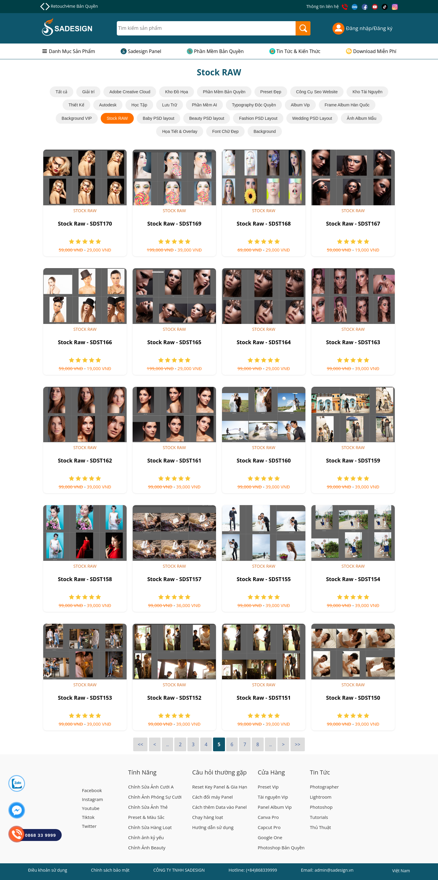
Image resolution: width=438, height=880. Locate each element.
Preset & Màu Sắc (146, 817)
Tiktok (88, 817)
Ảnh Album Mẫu (361, 118)
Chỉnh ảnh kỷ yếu (146, 837)
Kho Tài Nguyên (367, 91)
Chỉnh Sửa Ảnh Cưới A (151, 787)
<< (140, 744)
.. (167, 744)
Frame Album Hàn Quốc (347, 105)
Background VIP (77, 118)
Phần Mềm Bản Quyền (219, 51)
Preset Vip (268, 787)
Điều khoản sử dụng (47, 870)
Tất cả (61, 91)
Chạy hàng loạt (207, 817)
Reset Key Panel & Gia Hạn (219, 787)
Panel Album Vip (275, 807)
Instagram (92, 799)
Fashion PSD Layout (258, 118)
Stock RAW (117, 118)
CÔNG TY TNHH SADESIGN (179, 870)
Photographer (324, 787)
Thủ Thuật (320, 827)
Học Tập (139, 105)
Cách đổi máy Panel (212, 797)
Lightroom (320, 797)
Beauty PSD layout (206, 118)
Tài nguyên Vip (273, 797)
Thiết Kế (76, 105)
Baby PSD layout (158, 118)
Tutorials (319, 817)
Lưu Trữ (169, 105)
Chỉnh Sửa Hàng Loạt (150, 827)
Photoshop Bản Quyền (281, 847)
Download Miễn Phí (374, 51)
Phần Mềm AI (204, 105)
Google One (270, 837)
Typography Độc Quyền (254, 105)
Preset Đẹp (270, 91)
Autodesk (108, 105)
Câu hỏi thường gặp (219, 772)
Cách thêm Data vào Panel (219, 807)
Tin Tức (320, 772)
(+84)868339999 (261, 870)
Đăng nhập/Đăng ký (362, 28)
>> (297, 744)
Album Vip (300, 105)
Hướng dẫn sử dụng (213, 827)
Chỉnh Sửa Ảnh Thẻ (148, 807)
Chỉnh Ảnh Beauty (146, 847)
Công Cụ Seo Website (317, 91)
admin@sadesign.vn (334, 870)
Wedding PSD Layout (312, 118)
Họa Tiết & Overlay (179, 131)
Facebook (92, 790)
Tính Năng (142, 772)
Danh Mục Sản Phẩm (72, 51)
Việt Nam (401, 871)
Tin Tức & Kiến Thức (299, 51)
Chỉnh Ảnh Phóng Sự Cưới (154, 797)
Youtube (91, 808)
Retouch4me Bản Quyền (74, 6)
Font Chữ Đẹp (225, 131)
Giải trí (88, 91)
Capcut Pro (269, 827)
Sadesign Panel (144, 51)
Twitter (89, 826)
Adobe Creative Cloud (129, 91)
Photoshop (321, 807)
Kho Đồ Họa (176, 91)
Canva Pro (268, 817)
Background (265, 131)
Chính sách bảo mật (110, 870)
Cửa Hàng (271, 772)
